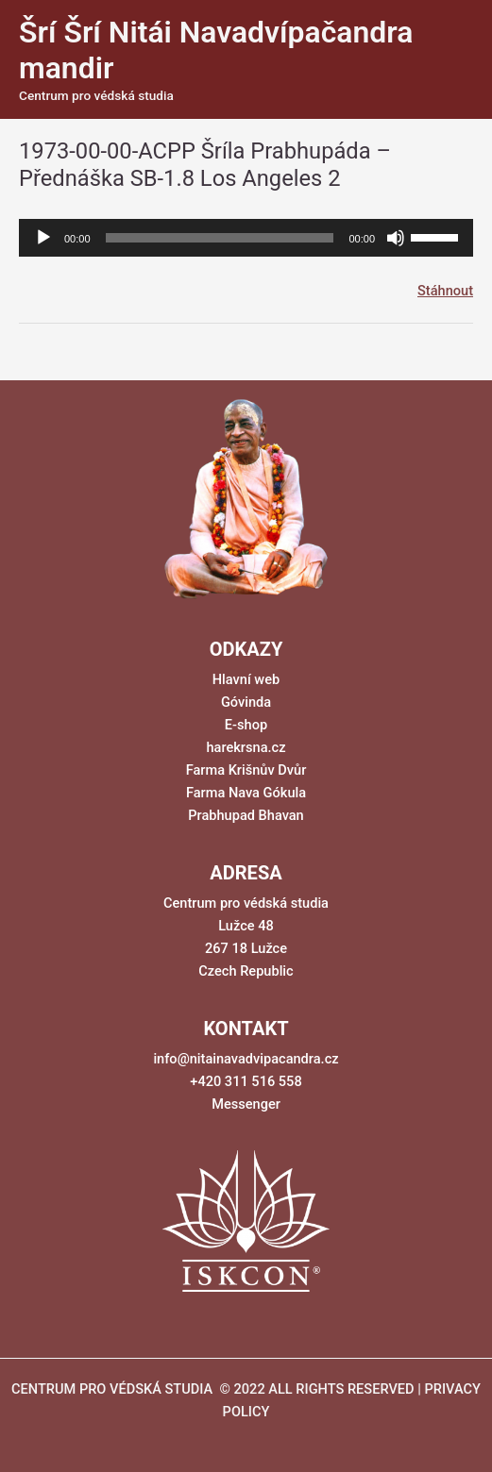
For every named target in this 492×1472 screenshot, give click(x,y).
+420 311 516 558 (245, 1081)
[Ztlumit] (395, 237)
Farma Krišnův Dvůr (246, 769)
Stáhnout (445, 290)
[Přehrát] (43, 237)
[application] (246, 238)
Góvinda (246, 702)
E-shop (246, 724)
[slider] (220, 238)
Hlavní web (246, 679)
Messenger (246, 1104)
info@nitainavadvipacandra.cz (245, 1058)
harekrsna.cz (245, 747)
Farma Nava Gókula (246, 792)
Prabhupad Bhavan (246, 815)
